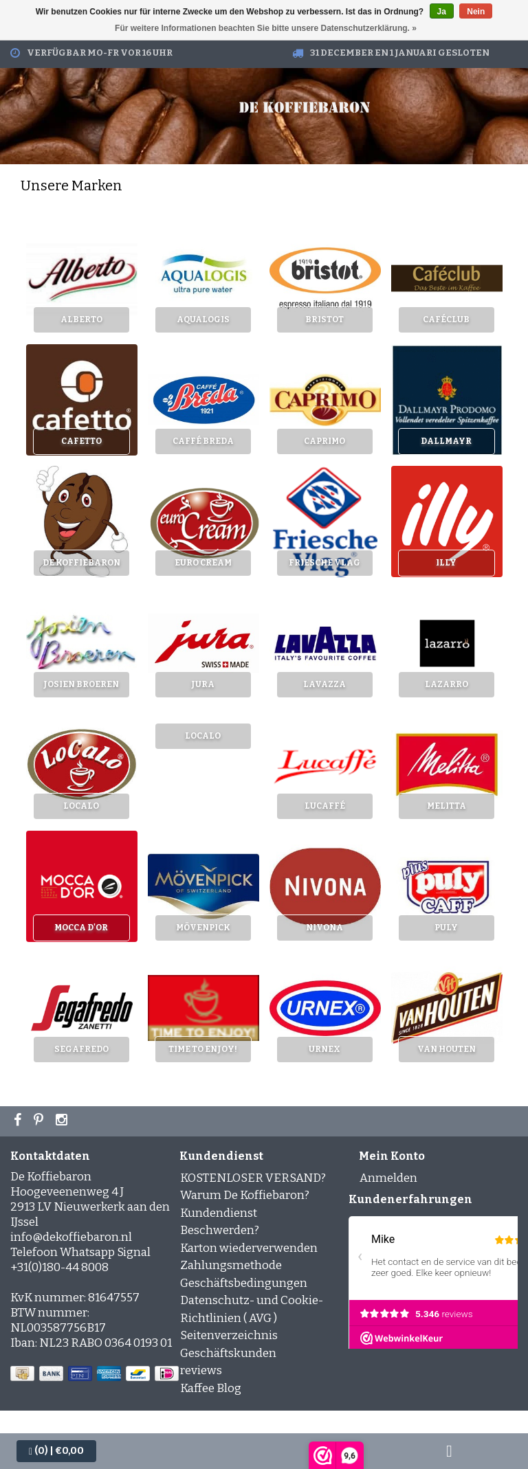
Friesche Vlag (324, 563)
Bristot (324, 319)
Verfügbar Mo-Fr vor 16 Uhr (100, 52)
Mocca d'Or (81, 927)
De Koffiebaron (81, 563)
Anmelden (388, 1178)
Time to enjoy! (202, 1049)
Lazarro (446, 684)
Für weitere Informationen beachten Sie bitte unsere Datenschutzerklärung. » (266, 28)
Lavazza (324, 684)
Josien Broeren (81, 684)
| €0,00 (56, 1451)
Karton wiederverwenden (249, 1248)
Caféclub (446, 319)
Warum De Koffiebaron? (244, 1195)
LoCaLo (81, 806)
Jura (202, 684)
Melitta (446, 806)
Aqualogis (203, 319)
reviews (201, 1370)
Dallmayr (446, 441)
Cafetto (81, 441)
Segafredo (81, 1049)
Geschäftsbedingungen (243, 1283)
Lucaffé (325, 806)
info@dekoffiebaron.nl (71, 1237)
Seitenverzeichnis (229, 1335)
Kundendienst (218, 1213)
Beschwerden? (219, 1230)
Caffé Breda (203, 441)
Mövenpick (203, 927)
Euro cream (203, 563)
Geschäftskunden (228, 1353)
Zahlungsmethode (231, 1265)
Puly (446, 927)
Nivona (324, 927)
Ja (441, 11)
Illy (446, 563)
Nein (476, 11)
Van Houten (446, 1049)
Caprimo (324, 441)
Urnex (324, 1049)
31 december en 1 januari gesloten (400, 52)
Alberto (81, 319)
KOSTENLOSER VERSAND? (253, 1178)
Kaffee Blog (210, 1388)
